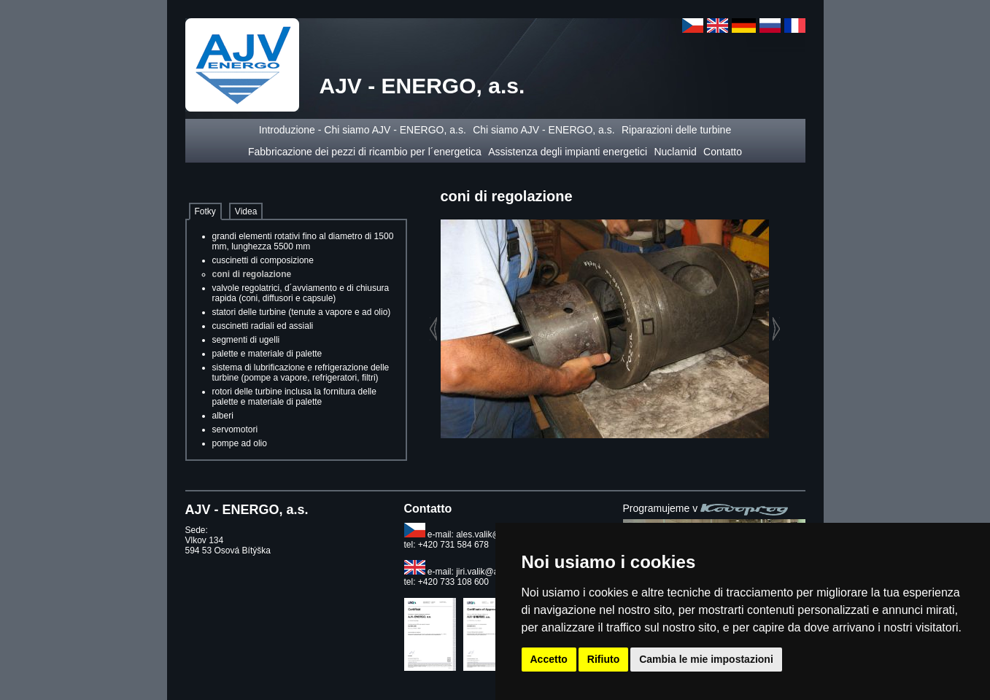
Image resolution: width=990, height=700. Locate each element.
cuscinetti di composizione (263, 260)
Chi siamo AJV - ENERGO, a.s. (544, 130)
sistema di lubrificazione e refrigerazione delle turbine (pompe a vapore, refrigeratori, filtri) (301, 372)
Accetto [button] (549, 659)
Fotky (205, 211)
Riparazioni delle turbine (676, 130)
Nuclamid (675, 152)
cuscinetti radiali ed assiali (263, 326)
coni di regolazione (252, 274)
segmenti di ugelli (246, 340)
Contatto (722, 152)
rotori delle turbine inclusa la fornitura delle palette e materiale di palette (294, 396)
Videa (246, 211)
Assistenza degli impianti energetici (567, 152)
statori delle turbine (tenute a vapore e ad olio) (301, 312)
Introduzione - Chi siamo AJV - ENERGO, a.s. (362, 130)
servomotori (235, 429)
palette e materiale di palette (267, 354)
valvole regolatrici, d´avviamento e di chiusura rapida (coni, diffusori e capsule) (301, 293)
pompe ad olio (239, 443)
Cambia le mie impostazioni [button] (706, 659)
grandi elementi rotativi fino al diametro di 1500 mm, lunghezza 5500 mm (303, 241)
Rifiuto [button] (603, 659)
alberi (222, 416)
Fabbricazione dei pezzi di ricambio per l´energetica (365, 152)
